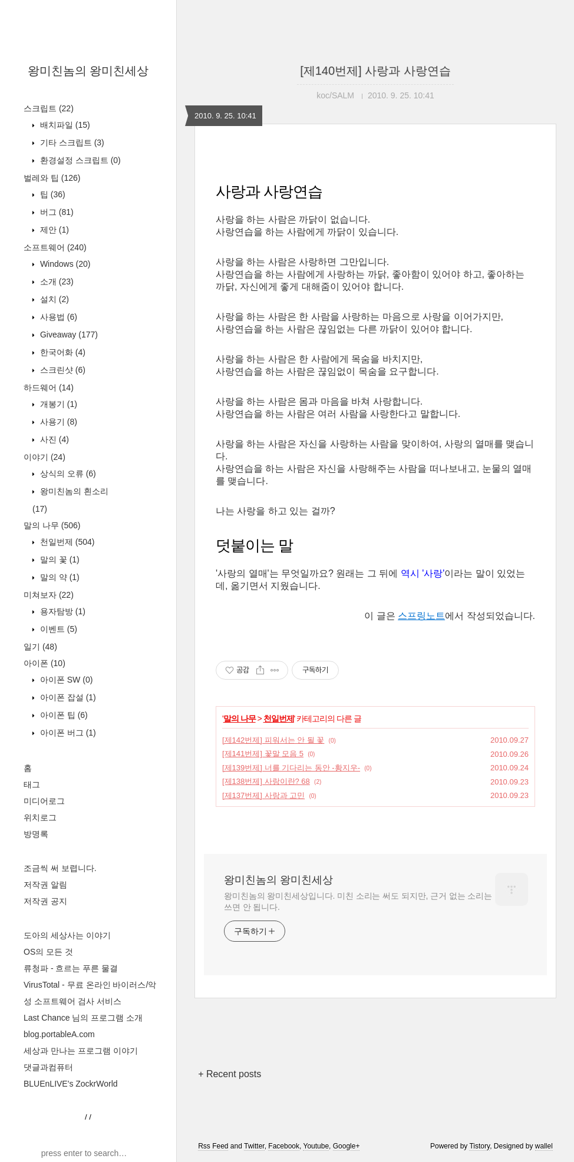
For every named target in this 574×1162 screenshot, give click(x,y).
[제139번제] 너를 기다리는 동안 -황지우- (291, 767)
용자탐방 (61, 611)
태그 (32, 784)
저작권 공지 (45, 901)
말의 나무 (52, 525)
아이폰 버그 (67, 732)
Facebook (283, 1146)
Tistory (479, 1146)
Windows (64, 264)
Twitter (254, 1146)
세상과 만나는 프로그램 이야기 (81, 1050)
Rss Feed (213, 1146)
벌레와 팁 (52, 178)
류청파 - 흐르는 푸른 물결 (71, 968)
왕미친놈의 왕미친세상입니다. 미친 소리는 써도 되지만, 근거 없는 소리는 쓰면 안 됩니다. (358, 901)
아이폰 (44, 663)
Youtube (316, 1146)
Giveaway (68, 334)
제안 (53, 229)
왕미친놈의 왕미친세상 (88, 70)
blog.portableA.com (59, 1034)
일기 (40, 646)
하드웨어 (49, 387)
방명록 (36, 834)
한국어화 (61, 352)
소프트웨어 (55, 247)
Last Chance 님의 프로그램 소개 (83, 1017)
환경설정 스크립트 (79, 160)
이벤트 (57, 629)
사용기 (57, 421)
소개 (56, 281)
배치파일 (64, 125)
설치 (53, 299)
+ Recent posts (229, 1074)
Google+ (346, 1146)
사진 (53, 439)
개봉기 (57, 404)
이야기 (44, 457)
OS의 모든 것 (48, 951)
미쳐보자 (49, 595)
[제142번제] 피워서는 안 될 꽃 (273, 740)
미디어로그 (44, 801)
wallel (544, 1146)
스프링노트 (421, 616)
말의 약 (59, 577)
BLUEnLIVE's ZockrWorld (71, 1083)
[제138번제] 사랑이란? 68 (266, 781)
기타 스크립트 (71, 142)
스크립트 (49, 108)
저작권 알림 (45, 884)
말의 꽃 (59, 559)
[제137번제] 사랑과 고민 (263, 795)
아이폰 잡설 (67, 697)
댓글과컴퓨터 (48, 1067)
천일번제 (66, 542)
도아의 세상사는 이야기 (67, 935)
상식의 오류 (67, 473)
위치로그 (40, 817)
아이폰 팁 (63, 715)
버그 (56, 212)
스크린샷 (61, 370)
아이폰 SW (65, 679)
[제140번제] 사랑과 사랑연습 (375, 70)
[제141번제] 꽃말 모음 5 (263, 753)
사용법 (57, 317)
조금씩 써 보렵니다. (60, 868)
